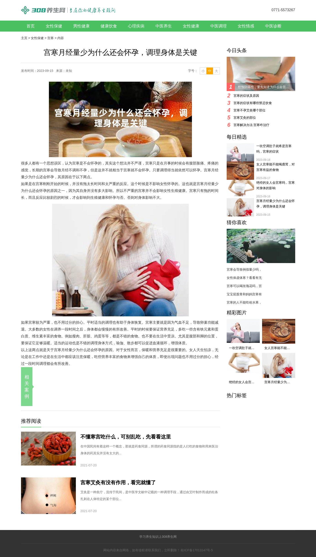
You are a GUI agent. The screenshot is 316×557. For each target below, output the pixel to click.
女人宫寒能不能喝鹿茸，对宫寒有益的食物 (275, 167)
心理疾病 (136, 26)
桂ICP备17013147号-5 (197, 550)
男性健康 (81, 26)
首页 (31, 26)
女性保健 (54, 26)
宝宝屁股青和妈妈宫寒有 (244, 294)
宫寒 (50, 38)
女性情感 (246, 26)
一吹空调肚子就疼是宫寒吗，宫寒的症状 (274, 148)
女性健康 (191, 26)
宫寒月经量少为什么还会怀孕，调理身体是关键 (275, 203)
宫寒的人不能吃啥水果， (244, 302)
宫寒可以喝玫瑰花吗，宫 (244, 286)
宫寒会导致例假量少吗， (244, 269)
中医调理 (218, 26)
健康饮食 (109, 26)
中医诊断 (273, 26)
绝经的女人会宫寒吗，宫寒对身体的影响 (275, 185)
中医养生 (163, 26)
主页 (24, 38)
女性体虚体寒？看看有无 (244, 278)
